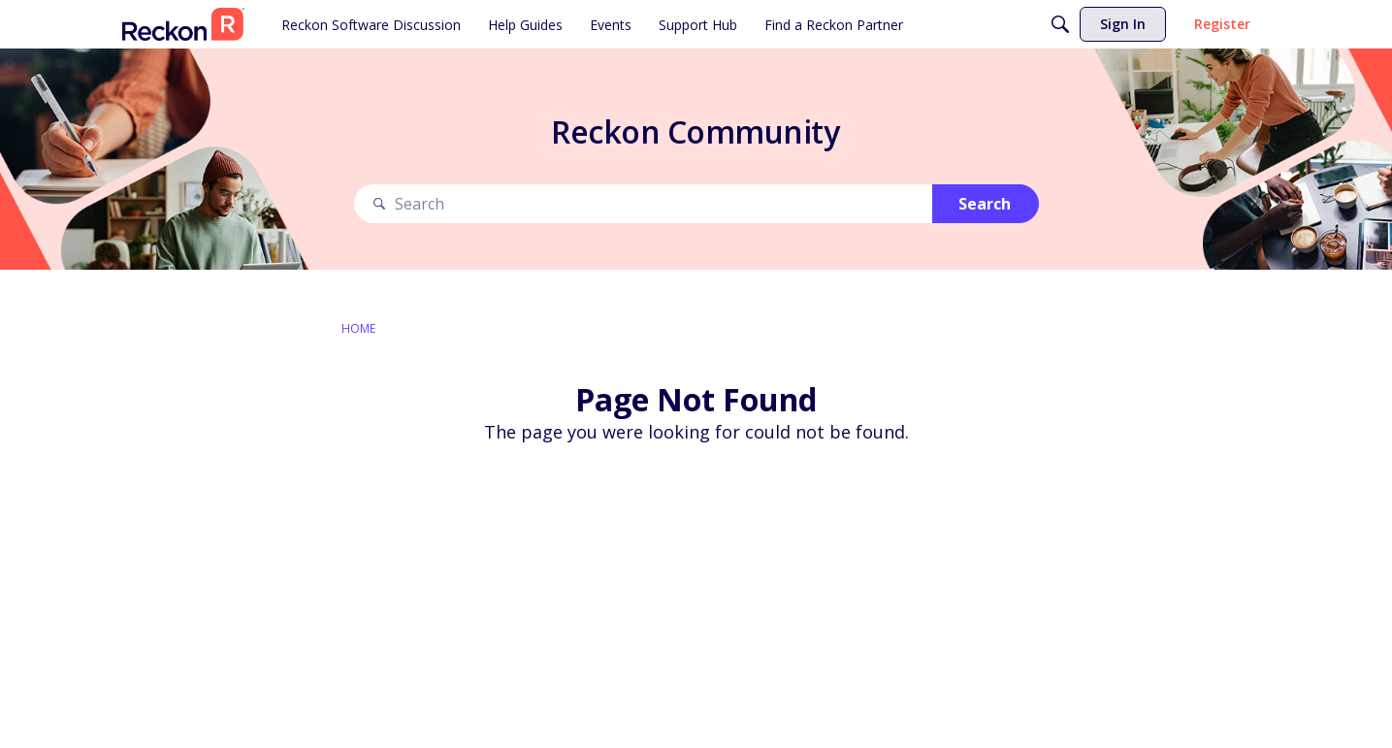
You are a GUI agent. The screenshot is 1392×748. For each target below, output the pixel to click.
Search (984, 203)
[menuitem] (371, 24)
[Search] (1060, 24)
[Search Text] (643, 204)
